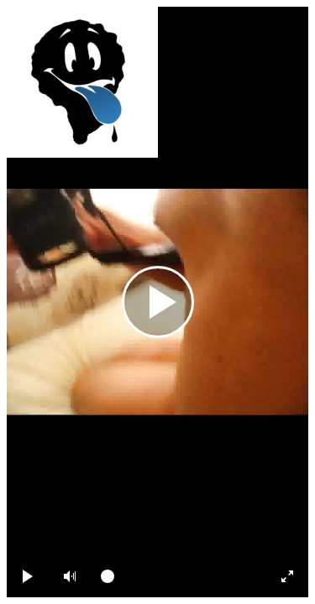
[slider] (177, 576)
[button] (70, 576)
